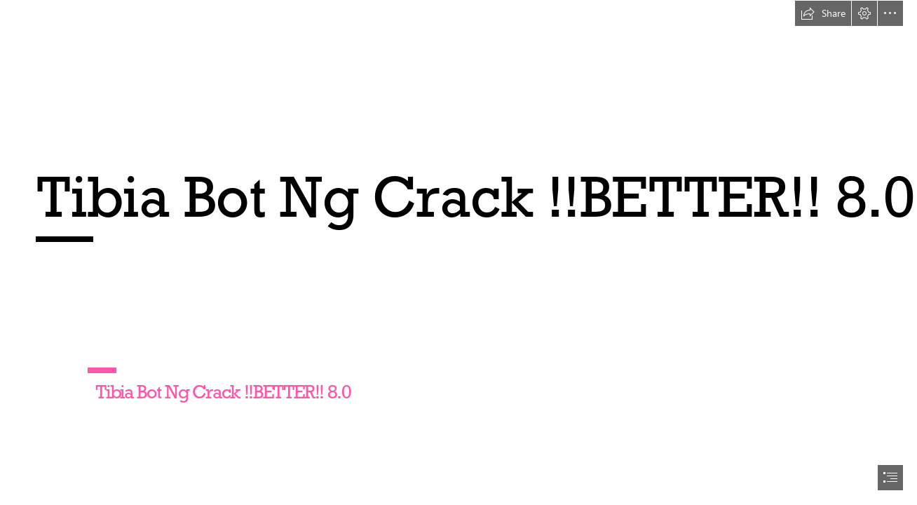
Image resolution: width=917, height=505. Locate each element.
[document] (458, 252)
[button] (823, 13)
